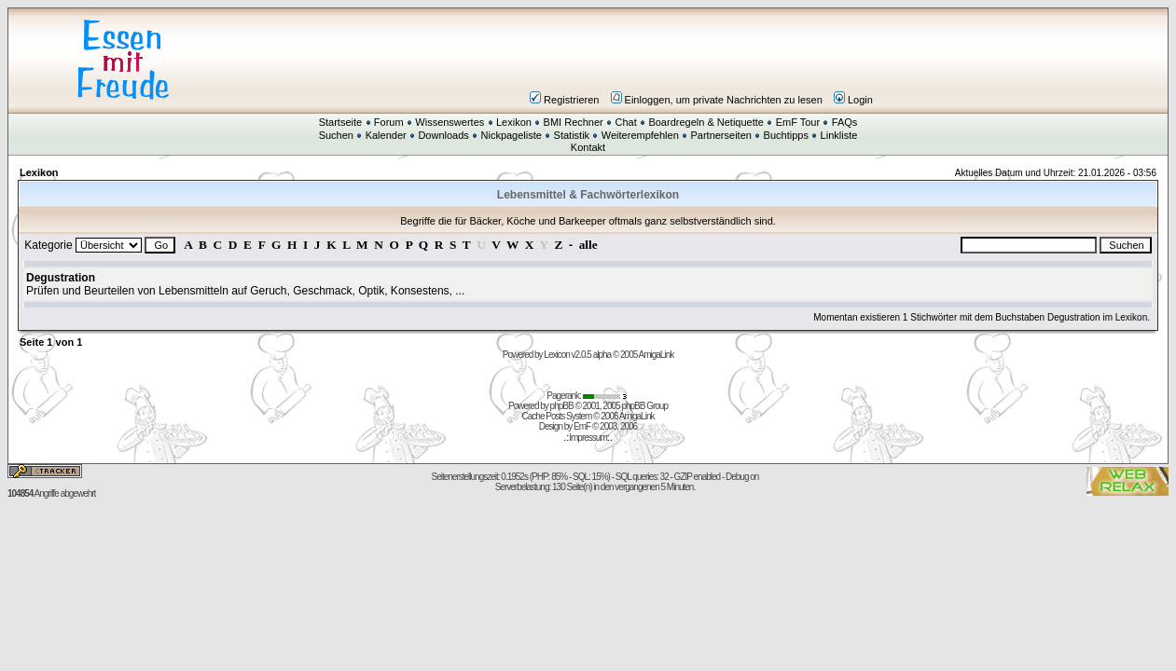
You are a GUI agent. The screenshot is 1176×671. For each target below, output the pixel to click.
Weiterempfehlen (640, 135)
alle (588, 245)
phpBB (562, 406)
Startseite (340, 122)
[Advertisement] (700, 60)
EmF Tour (798, 122)
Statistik (572, 135)
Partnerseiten (720, 135)
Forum (389, 122)
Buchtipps (786, 135)
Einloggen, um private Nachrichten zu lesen (717, 99)
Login (853, 99)
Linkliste (839, 135)
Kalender (386, 135)
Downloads (443, 135)
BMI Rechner (573, 122)
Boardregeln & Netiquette (706, 122)
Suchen (336, 135)
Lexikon (514, 122)
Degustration (60, 277)
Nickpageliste (511, 135)
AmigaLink (656, 354)
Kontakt (588, 147)
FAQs (845, 122)
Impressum (587, 437)
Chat (625, 122)
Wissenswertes (449, 122)
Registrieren (564, 99)
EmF (582, 426)
